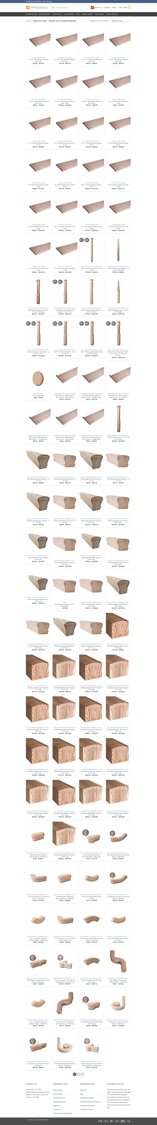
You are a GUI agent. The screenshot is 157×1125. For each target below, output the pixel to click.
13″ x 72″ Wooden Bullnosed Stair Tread (91, 144)
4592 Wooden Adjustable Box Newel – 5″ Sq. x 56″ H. (65, 311)
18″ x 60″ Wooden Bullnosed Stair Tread (64, 186)
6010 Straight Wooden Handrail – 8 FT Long (38, 521)
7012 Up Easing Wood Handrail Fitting (91, 897)
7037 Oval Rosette (38, 395)
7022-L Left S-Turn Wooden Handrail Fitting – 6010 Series (65, 1023)
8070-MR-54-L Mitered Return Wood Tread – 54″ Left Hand (118, 396)
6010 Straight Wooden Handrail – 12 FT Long (38, 558)
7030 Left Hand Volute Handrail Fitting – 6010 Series (118, 1023)
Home (28, 21)
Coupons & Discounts (87, 1105)
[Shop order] (121, 21)
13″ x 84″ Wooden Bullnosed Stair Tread (118, 144)
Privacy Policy (58, 1094)
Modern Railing (32, 14)
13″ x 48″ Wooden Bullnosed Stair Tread (118, 102)
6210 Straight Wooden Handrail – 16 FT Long (91, 605)
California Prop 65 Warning (62, 1113)
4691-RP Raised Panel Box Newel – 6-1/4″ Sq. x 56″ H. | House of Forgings (118, 353)
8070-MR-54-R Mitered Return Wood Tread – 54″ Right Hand (38, 438)
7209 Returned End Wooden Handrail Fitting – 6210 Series (65, 897)
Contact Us (98, 7)
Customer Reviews (86, 1109)
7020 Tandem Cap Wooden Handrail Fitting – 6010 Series (38, 981)
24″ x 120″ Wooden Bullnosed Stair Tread (91, 227)
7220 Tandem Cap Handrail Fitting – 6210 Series (38, 1064)
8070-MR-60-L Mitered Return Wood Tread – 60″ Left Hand (64, 438)
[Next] (82, 1074)
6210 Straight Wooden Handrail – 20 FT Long (91, 647)
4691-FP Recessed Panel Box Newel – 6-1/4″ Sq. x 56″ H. (92, 353)
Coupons (107, 7)
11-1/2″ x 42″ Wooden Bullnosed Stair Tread (38, 60)
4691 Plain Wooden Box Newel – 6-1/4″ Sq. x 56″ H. (38, 353)
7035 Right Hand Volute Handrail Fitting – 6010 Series (65, 1064)
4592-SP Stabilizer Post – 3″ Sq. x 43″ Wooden (118, 311)
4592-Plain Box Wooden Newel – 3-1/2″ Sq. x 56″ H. (92, 311)
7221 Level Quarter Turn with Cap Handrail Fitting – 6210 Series (91, 1064)
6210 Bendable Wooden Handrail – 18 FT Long (118, 814)
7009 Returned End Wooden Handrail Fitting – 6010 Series (38, 856)
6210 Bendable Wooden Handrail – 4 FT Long (65, 689)
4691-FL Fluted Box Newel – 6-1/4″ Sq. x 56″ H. (65, 353)
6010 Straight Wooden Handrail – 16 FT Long (38, 600)
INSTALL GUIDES (88, 14)
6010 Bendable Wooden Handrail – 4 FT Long (118, 647)
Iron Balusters (45, 14)
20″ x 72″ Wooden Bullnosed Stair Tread (64, 227)
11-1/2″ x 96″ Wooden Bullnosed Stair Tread (92, 102)
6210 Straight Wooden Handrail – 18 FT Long (38, 647)
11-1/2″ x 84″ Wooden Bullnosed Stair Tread (65, 102)
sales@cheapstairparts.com (39, 1092)
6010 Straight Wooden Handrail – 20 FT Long (64, 647)
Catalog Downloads (87, 1098)
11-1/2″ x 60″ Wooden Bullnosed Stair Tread (118, 60)
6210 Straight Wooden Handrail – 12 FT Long (64, 563)
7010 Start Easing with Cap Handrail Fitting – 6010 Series (118, 856)
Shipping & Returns (59, 1102)
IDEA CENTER (100, 14)
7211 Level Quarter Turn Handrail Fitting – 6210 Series (64, 939)
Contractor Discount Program (90, 1102)
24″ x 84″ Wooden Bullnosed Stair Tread (64, 269)
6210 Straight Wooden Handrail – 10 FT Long (118, 521)
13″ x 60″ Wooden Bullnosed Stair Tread (64, 144)
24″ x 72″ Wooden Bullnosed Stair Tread (38, 269)
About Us (83, 1090)
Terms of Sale (57, 1090)
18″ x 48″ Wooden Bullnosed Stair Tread (38, 186)
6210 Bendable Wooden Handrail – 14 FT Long (38, 814)
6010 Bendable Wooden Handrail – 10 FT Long (38, 730)
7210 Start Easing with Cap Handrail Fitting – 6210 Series (118, 897)
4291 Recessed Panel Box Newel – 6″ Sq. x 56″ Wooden (38, 311)
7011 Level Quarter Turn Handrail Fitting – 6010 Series (38, 897)
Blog (81, 1094)
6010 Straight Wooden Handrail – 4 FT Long (38, 480)
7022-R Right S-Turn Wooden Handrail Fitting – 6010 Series (118, 981)
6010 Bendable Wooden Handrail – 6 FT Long (38, 689)
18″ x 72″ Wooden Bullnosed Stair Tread (91, 186)
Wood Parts (58, 14)
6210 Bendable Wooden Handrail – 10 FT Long (118, 730)
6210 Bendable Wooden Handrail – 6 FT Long (118, 689)
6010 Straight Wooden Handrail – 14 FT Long (91, 558)
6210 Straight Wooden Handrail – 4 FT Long (65, 480)
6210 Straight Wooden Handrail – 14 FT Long (118, 563)
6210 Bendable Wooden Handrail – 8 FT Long (65, 730)
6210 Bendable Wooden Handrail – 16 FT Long (92, 814)
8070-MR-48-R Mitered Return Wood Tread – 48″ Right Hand (91, 396)
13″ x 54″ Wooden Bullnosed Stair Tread (38, 144)
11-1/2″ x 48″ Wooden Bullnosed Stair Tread (65, 60)
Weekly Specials (112, 14)
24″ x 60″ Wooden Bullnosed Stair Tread (118, 227)
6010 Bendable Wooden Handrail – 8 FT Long (92, 689)
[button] (114, 7)
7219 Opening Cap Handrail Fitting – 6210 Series (92, 1023)
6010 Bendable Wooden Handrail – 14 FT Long (38, 772)
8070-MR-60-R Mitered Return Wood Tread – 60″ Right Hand (91, 438)
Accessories (70, 14)
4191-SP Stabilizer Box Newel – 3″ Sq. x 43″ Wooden (118, 269)
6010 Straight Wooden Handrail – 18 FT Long (118, 605)
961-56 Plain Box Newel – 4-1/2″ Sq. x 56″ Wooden (118, 438)
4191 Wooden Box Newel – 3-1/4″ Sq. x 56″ (91, 269)
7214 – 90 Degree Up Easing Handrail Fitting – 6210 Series (38, 1023)
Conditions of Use (59, 1098)
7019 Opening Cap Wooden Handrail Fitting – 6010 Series (91, 856)
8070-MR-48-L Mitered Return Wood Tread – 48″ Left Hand (64, 396)
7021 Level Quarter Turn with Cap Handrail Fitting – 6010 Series (64, 981)
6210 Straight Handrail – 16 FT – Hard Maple (65, 605)
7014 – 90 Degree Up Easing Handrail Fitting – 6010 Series (38, 939)
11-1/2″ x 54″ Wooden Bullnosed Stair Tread (92, 60)
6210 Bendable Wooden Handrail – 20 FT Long (65, 856)
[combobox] (73, 7)
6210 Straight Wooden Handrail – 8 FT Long (65, 521)
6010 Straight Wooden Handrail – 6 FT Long (92, 480)
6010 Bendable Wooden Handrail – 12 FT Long (92, 730)
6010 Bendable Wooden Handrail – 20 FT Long (65, 814)
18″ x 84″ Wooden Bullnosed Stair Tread (118, 186)
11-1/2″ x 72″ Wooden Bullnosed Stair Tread (38, 102)
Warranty (56, 1105)
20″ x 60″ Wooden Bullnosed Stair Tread (38, 227)
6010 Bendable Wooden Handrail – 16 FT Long (65, 772)
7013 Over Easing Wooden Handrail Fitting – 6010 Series (91, 939)
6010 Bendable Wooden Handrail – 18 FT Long (118, 772)
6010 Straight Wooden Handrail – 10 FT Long (91, 521)
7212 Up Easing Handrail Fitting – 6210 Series (118, 939)
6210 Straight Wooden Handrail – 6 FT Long (118, 480)
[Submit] (92, 7)
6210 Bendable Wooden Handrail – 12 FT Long (92, 772)
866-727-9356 (36, 1089)
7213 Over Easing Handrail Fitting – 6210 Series (92, 981)
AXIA (78, 14)
